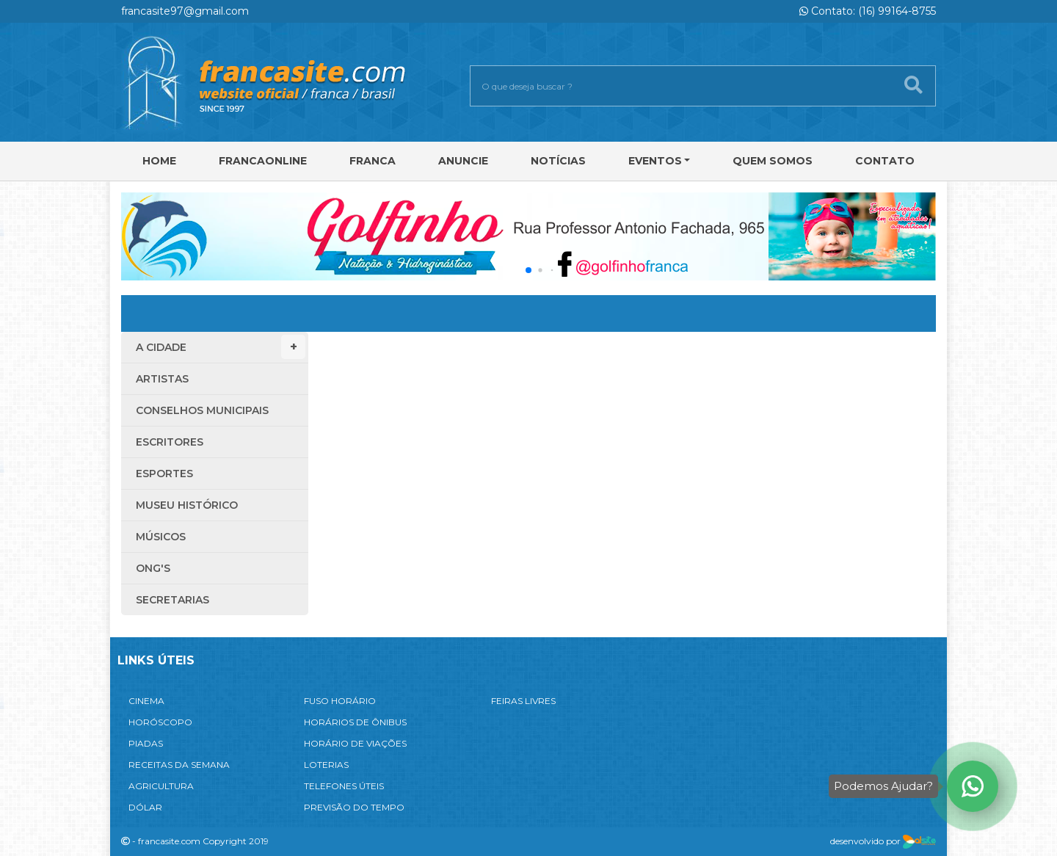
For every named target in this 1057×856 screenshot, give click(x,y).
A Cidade (220, 347)
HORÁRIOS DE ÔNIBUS (355, 722)
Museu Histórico (187, 505)
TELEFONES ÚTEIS (344, 785)
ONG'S (153, 568)
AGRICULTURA (161, 785)
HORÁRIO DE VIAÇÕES (355, 743)
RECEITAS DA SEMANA (179, 764)
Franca (372, 160)
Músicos (161, 536)
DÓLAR (145, 807)
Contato (885, 160)
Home (159, 160)
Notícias (558, 160)
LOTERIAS (326, 764)
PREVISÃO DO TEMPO (354, 807)
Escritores (169, 442)
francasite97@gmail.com (185, 11)
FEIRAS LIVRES (523, 700)
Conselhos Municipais (202, 410)
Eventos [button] (655, 160)
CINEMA (146, 700)
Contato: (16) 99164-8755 (867, 11)
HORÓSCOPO (160, 722)
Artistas (162, 378)
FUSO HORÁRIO (340, 700)
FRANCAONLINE (263, 160)
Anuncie (463, 160)
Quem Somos (773, 160)
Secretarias (172, 599)
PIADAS (145, 743)
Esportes (164, 473)
